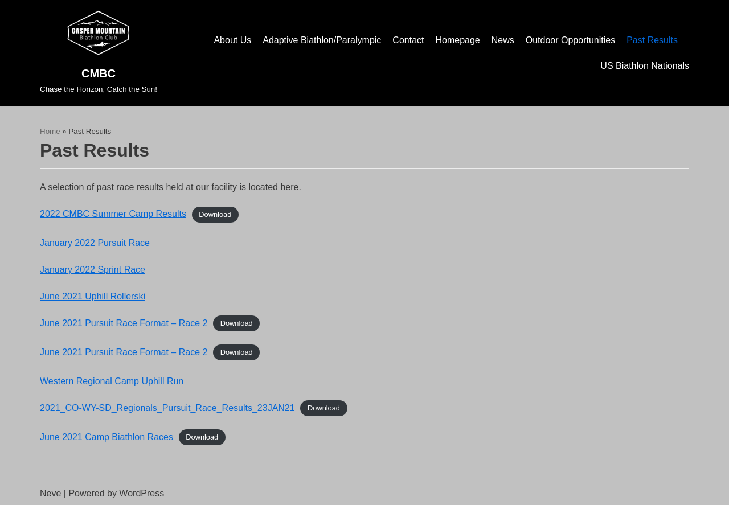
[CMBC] (98, 53)
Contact (408, 40)
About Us (232, 40)
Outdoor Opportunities (570, 40)
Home (50, 131)
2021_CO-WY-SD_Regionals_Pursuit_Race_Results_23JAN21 (167, 408)
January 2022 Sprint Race (92, 269)
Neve (50, 493)
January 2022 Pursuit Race (95, 243)
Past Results (652, 40)
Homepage (457, 40)
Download (215, 214)
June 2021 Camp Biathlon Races (106, 437)
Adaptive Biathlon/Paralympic (322, 40)
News (503, 40)
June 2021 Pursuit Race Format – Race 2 (123, 323)
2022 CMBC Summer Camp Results (113, 214)
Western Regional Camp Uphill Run (111, 381)
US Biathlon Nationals (644, 66)
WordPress (141, 493)
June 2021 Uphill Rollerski (92, 296)
